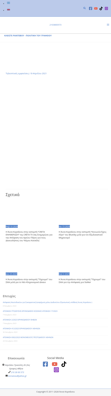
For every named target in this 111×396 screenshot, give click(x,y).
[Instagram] (106, 8)
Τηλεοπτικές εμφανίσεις (17, 73)
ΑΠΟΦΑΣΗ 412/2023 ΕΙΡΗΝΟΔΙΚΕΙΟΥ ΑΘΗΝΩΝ (21, 328)
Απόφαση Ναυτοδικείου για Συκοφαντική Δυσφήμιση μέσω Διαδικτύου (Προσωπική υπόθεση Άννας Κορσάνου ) (47, 302)
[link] (9, 3)
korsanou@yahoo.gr (17, 375)
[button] (84, 8)
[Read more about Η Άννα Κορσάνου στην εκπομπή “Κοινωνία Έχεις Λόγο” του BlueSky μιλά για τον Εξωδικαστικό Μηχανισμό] (83, 212)
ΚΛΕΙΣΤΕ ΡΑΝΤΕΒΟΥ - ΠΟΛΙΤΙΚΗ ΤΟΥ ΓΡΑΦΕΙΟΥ (28, 35)
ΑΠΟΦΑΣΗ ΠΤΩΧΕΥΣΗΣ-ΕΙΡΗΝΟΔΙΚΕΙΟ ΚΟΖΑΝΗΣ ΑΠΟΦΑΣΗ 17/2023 (30, 311)
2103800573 (55, 24)
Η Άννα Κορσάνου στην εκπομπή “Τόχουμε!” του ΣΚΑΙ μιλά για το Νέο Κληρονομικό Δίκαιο (29, 281)
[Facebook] (90, 8)
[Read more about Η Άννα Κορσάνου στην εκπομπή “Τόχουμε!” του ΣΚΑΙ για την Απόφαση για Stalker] (83, 259)
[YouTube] (96, 8)
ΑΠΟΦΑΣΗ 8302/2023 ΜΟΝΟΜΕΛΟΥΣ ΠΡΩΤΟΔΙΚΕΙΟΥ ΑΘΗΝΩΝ (28, 337)
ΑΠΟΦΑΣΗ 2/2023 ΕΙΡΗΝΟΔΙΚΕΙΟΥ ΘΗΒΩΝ (20, 320)
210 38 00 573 (17, 372)
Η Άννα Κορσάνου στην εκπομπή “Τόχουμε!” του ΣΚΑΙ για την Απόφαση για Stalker (82, 281)
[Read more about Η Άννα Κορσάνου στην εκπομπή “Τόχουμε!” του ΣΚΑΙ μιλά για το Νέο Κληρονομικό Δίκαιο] (30, 259)
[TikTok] (101, 8)
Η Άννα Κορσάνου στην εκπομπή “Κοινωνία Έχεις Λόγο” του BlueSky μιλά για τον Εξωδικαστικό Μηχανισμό (82, 234)
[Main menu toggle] (108, 25)
